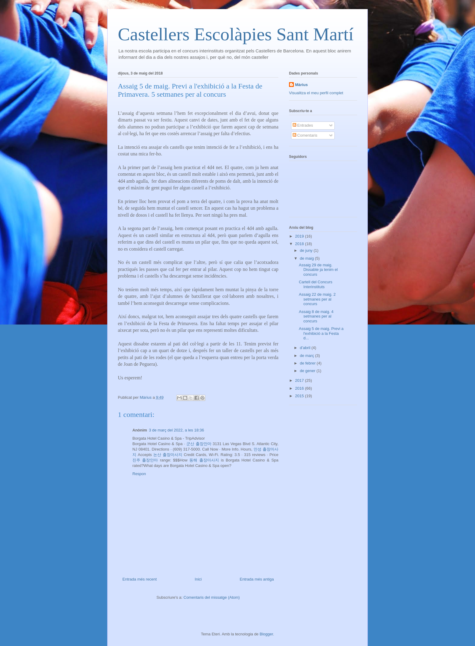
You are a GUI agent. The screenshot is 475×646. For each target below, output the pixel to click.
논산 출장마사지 (167, 454)
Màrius (301, 84)
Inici (198, 579)
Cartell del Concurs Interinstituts (315, 284)
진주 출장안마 (145, 460)
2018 (300, 243)
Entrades (303, 125)
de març (307, 355)
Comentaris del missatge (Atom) (212, 597)
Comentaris (305, 135)
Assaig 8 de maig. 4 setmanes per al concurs (316, 316)
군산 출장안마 (198, 443)
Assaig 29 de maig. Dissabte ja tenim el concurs (318, 270)
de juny (307, 250)
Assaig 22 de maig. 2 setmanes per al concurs (317, 299)
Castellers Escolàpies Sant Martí (236, 34)
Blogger (266, 634)
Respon (139, 473)
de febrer (308, 363)
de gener (308, 370)
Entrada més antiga (257, 579)
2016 (300, 388)
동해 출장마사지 (204, 460)
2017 (300, 380)
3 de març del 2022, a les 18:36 (176, 430)
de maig (307, 258)
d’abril (305, 347)
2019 (300, 236)
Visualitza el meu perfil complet (316, 93)
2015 (300, 396)
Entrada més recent (139, 579)
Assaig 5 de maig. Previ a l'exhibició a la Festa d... (321, 333)
